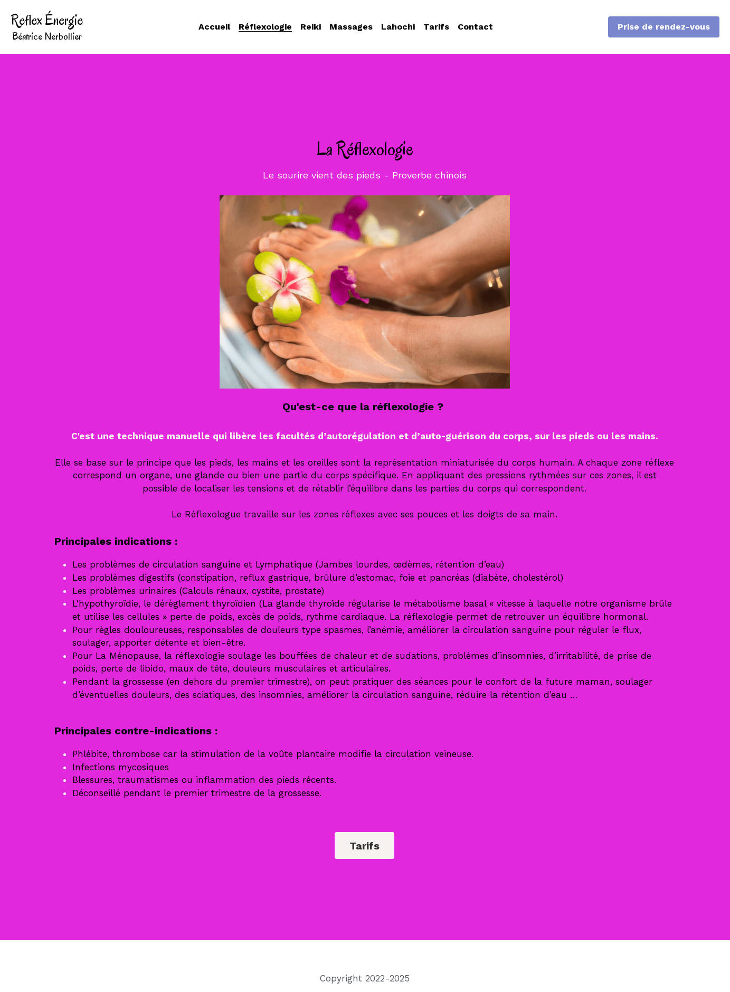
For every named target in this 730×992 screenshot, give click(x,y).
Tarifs (364, 845)
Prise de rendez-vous (664, 27)
